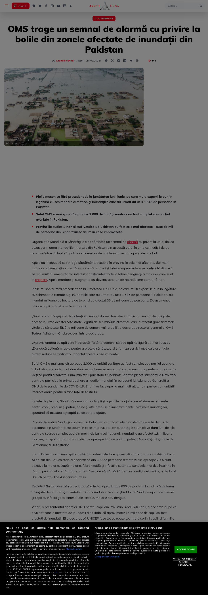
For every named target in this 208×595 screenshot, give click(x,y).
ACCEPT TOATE (186, 549)
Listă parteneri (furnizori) (107, 556)
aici (56, 572)
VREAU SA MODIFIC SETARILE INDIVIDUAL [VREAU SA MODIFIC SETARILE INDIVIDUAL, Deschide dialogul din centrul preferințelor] (184, 562)
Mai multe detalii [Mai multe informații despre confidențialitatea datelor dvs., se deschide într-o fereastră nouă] (74, 549)
